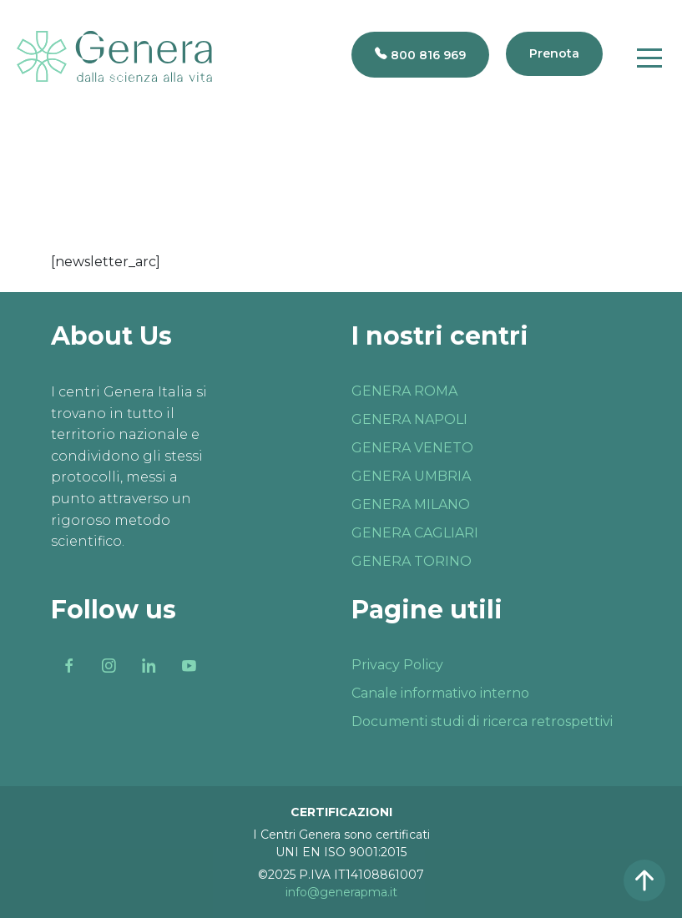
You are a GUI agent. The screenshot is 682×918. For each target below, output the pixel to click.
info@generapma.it (341, 892)
